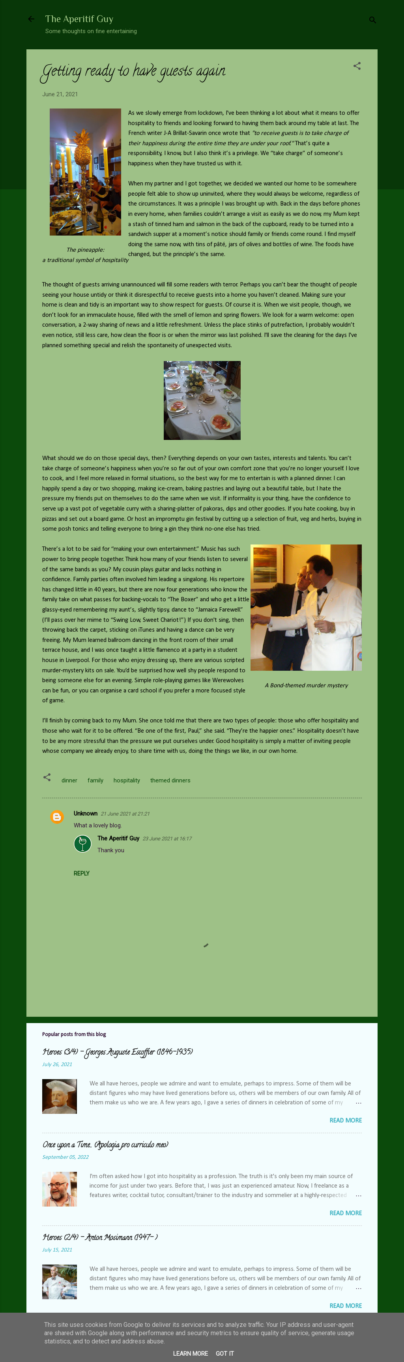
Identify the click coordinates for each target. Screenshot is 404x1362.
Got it (225, 1353)
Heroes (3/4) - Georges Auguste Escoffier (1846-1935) (117, 1053)
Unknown (85, 813)
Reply (82, 873)
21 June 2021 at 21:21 (125, 814)
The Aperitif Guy (79, 18)
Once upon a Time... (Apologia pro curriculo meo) (105, 1145)
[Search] (373, 21)
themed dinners (170, 780)
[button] (357, 67)
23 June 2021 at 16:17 (166, 839)
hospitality (127, 780)
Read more (345, 1121)
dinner (69, 780)
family (95, 780)
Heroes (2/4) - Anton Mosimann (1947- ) (99, 1238)
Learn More (190, 1353)
